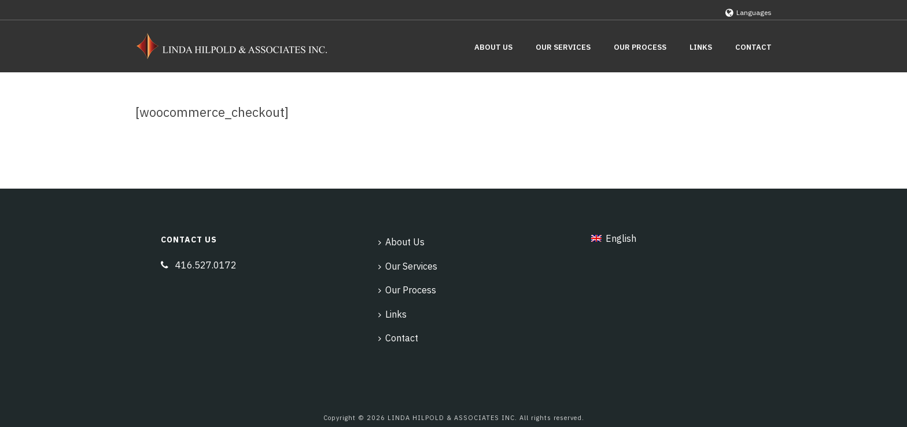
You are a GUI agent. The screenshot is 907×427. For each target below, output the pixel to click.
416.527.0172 (206, 265)
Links (701, 47)
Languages (748, 12)
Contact (753, 47)
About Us (493, 47)
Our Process (640, 47)
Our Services (563, 47)
